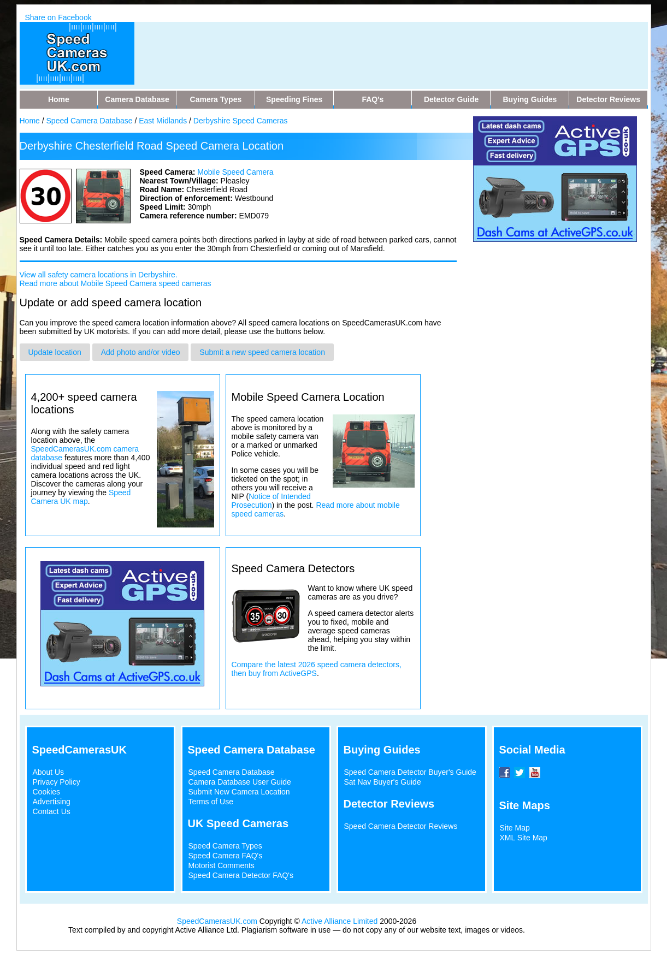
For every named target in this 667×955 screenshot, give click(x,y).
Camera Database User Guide (239, 782)
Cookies (47, 791)
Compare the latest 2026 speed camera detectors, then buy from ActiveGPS (317, 669)
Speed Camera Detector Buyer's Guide (410, 772)
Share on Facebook (58, 17)
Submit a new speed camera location (262, 352)
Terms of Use (210, 801)
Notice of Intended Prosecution (271, 500)
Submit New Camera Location (239, 791)
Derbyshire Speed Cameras (240, 120)
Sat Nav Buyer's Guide (382, 782)
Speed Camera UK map (81, 497)
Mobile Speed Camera (235, 172)
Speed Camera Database (89, 120)
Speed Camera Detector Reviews (401, 826)
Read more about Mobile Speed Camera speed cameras (115, 283)
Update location (54, 352)
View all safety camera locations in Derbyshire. (99, 274)
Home (30, 120)
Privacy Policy (56, 782)
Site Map (515, 827)
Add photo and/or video (140, 352)
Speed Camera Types (225, 845)
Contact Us (51, 811)
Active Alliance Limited (339, 921)
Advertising (51, 801)
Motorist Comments (221, 865)
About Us (48, 772)
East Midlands (163, 120)
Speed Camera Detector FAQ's (241, 875)
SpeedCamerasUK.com (217, 921)
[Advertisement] (355, 46)
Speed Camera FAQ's (225, 855)
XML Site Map (523, 837)
